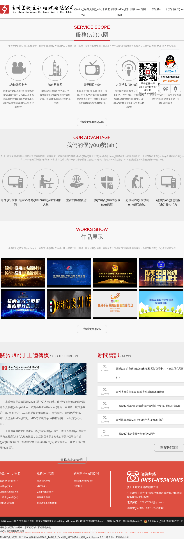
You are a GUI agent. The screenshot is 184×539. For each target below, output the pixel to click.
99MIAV (4, 537)
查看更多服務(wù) (92, 122)
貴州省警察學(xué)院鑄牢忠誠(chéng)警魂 (140, 391)
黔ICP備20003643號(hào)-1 (91, 521)
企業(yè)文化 (6, 486)
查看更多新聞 (169, 447)
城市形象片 (42, 486)
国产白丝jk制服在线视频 (12, 530)
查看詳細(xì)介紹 (71, 459)
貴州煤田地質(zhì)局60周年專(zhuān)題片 (140, 419)
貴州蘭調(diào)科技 (132, 521)
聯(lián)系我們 (7, 502)
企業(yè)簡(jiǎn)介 (9, 480)
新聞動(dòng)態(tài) (83, 480)
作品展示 (156, 9)
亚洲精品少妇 (122, 537)
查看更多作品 (92, 329)
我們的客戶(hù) (175, 9)
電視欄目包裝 (43, 497)
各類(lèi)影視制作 (45, 491)
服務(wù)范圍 (138, 9)
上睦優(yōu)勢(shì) (9, 497)
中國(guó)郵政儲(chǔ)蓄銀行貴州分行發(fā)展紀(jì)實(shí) (148, 405)
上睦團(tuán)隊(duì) (9, 491)
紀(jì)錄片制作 (43, 480)
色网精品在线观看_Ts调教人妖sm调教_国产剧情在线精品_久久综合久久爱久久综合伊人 (72, 537)
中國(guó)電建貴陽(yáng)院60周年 (135, 433)
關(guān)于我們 (101, 9)
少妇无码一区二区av (18, 537)
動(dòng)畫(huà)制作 (47, 502)
